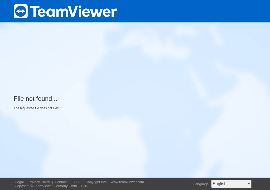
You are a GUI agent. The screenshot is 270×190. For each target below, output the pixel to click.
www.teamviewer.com (127, 182)
